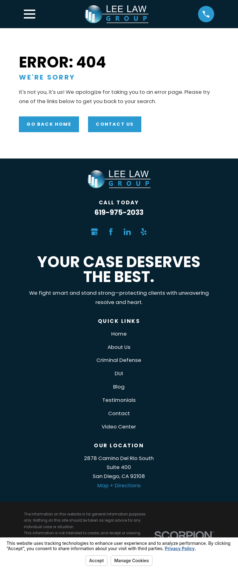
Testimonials (119, 400)
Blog (119, 386)
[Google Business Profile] (94, 231)
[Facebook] (110, 231)
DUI (119, 373)
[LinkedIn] (127, 231)
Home (119, 333)
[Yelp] (143, 231)
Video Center (119, 426)
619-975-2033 (119, 212)
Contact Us (115, 124)
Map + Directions (119, 485)
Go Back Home (49, 124)
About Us (119, 347)
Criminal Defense (118, 360)
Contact (119, 413)
